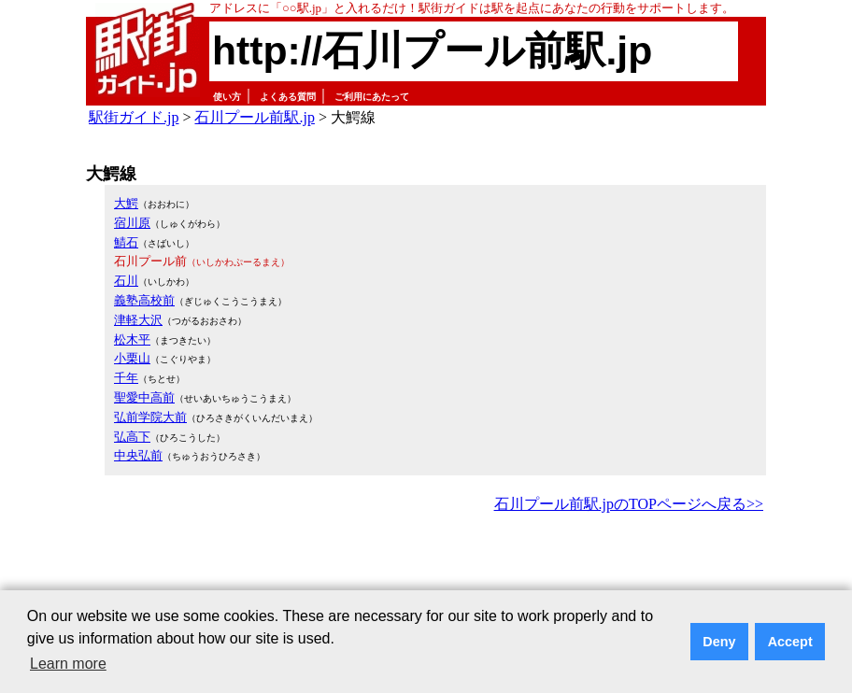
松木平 (132, 339)
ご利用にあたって (371, 97)
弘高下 (132, 437)
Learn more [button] (68, 664)
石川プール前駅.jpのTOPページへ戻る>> (628, 504)
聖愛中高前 (144, 397)
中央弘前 (138, 455)
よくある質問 (288, 97)
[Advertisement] (426, 569)
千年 (126, 378)
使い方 (227, 97)
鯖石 (126, 242)
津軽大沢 (138, 320)
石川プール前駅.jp (254, 117)
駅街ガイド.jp (133, 117)
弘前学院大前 (150, 417)
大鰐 (126, 203)
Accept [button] (790, 641)
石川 (126, 281)
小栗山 (132, 358)
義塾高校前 (144, 300)
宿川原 (132, 223)
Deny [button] (719, 641)
